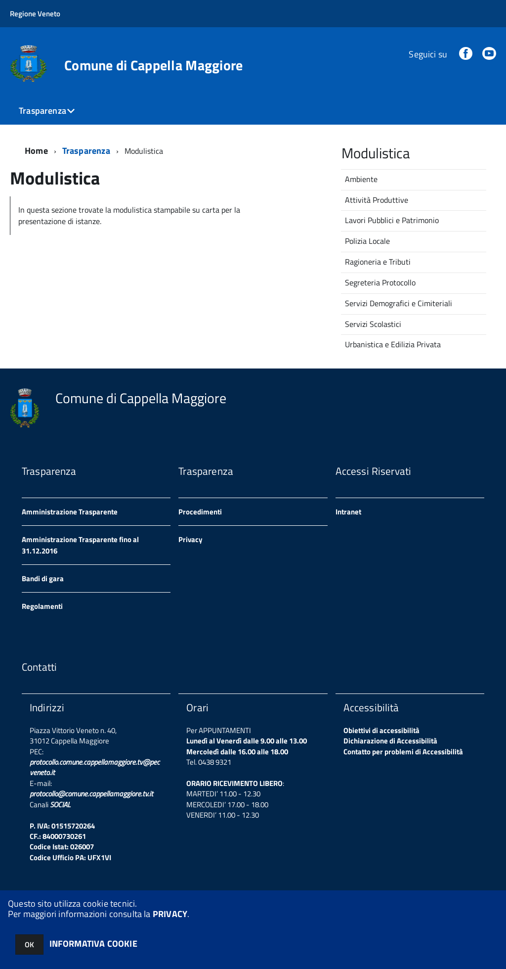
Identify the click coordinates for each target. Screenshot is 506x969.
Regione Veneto (35, 13)
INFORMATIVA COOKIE (93, 943)
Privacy (190, 539)
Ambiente (361, 179)
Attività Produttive (376, 200)
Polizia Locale (367, 241)
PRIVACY (170, 914)
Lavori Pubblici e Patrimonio (392, 220)
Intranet (348, 511)
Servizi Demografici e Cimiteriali (398, 303)
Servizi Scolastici (373, 324)
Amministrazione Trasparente (70, 511)
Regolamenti (42, 606)
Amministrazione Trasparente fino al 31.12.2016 (80, 545)
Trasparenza (42, 110)
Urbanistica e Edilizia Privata (393, 344)
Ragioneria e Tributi (378, 262)
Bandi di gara (43, 578)
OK (29, 944)
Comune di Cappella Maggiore (153, 65)
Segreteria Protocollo (380, 282)
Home (36, 150)
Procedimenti (200, 511)
